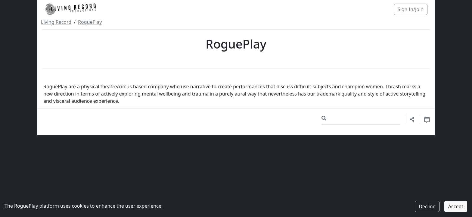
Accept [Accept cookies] (455, 206)
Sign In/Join (411, 9)
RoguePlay (90, 22)
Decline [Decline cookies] (427, 206)
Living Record (56, 22)
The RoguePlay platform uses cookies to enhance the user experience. (84, 206)
